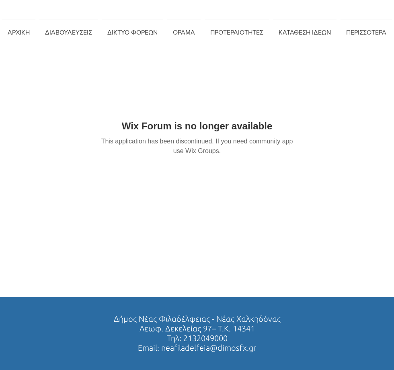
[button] (68, 29)
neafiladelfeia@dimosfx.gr (208, 347)
